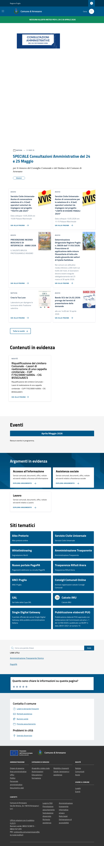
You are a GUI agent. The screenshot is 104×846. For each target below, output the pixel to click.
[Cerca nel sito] (91, 11)
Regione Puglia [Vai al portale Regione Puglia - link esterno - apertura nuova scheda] (15, 3)
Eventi (77, 791)
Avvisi (77, 774)
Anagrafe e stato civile (41, 768)
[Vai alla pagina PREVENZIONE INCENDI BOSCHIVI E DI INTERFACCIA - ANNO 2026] (19, 282)
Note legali (63, 816)
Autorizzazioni (37, 771)
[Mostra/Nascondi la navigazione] (2, 11)
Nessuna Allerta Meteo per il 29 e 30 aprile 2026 (52, 19)
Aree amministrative (18, 771)
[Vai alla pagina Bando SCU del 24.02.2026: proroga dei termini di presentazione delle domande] (63, 316)
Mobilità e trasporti (61, 768)
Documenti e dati (17, 787)
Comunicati (79, 771)
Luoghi (78, 788)
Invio (89, 647)
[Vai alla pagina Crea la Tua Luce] (19, 316)
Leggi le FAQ (48, 803)
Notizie (78, 768)
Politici (12, 778)
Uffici (12, 774)
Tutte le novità (20, 331)
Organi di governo (17, 768)
